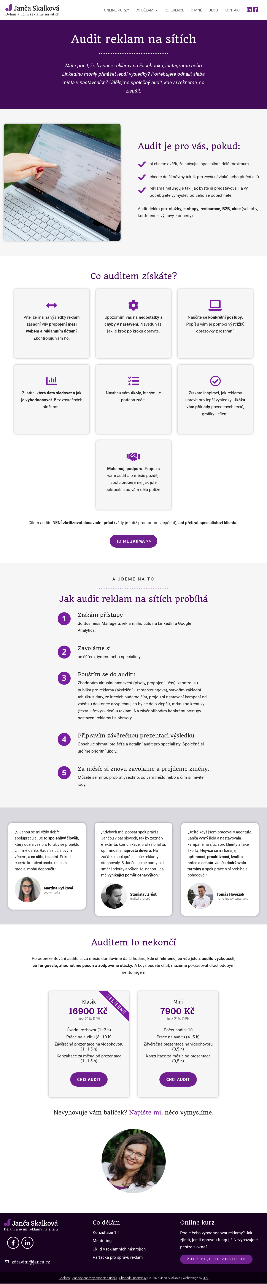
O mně (196, 10)
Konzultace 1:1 (106, 1232)
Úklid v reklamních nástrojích (119, 1249)
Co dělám (146, 10)
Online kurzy (116, 10)
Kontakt (232, 10)
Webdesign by (195, 1278)
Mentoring (102, 1241)
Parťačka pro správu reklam (118, 1257)
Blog (213, 10)
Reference (174, 10)
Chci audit (89, 1080)
